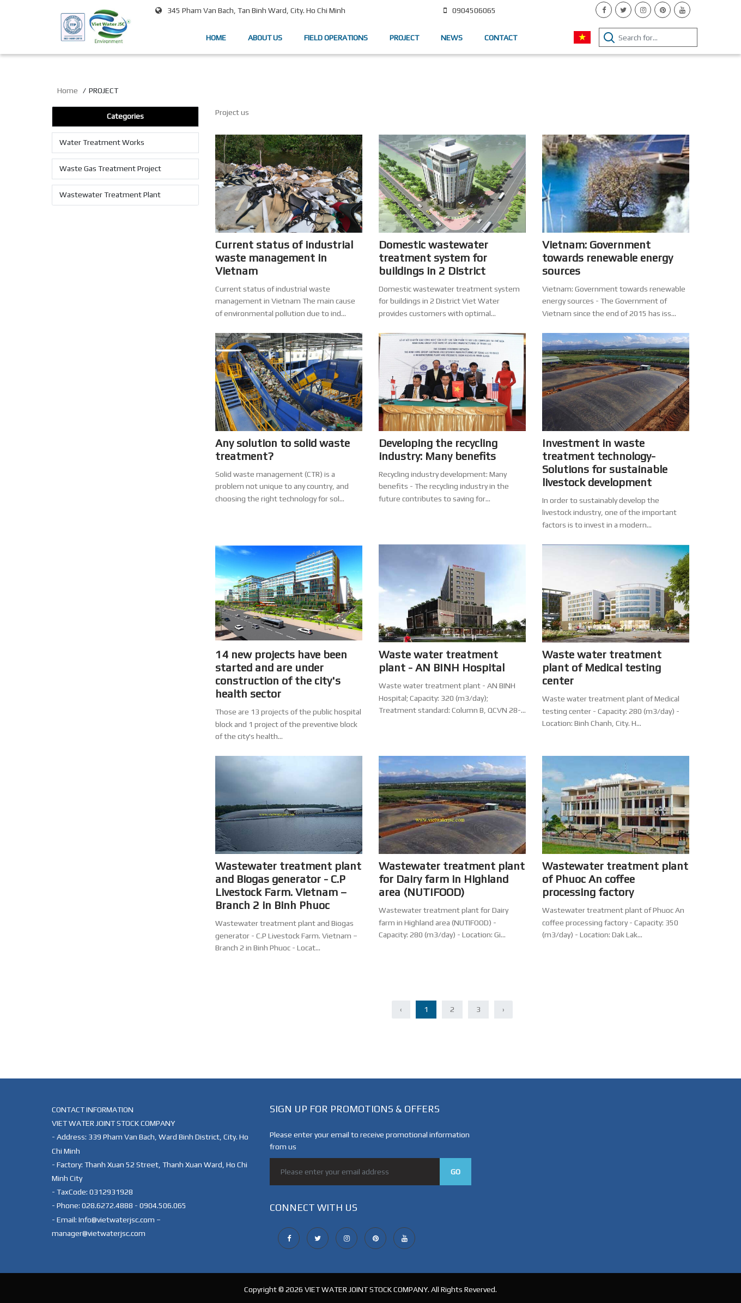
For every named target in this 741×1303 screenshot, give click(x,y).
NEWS (452, 37)
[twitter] (623, 10)
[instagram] (643, 10)
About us (265, 37)
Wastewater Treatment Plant (110, 194)
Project (404, 37)
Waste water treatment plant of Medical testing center (601, 667)
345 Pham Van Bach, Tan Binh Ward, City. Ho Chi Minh (250, 10)
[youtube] (682, 10)
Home (216, 37)
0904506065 (470, 10)
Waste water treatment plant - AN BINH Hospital (442, 661)
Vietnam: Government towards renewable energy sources (607, 257)
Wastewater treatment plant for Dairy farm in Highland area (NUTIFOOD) (452, 878)
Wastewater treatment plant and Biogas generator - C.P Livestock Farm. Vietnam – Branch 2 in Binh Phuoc (288, 885)
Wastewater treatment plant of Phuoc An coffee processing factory (615, 878)
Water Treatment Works (101, 142)
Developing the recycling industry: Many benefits (438, 449)
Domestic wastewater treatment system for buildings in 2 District (433, 257)
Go (455, 1171)
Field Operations (336, 37)
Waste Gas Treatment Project (110, 168)
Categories (125, 116)
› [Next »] (503, 1009)
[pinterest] (662, 10)
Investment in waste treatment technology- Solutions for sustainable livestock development (604, 462)
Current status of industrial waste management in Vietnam (284, 257)
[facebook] (604, 10)
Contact (500, 37)
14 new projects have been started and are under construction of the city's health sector (281, 674)
